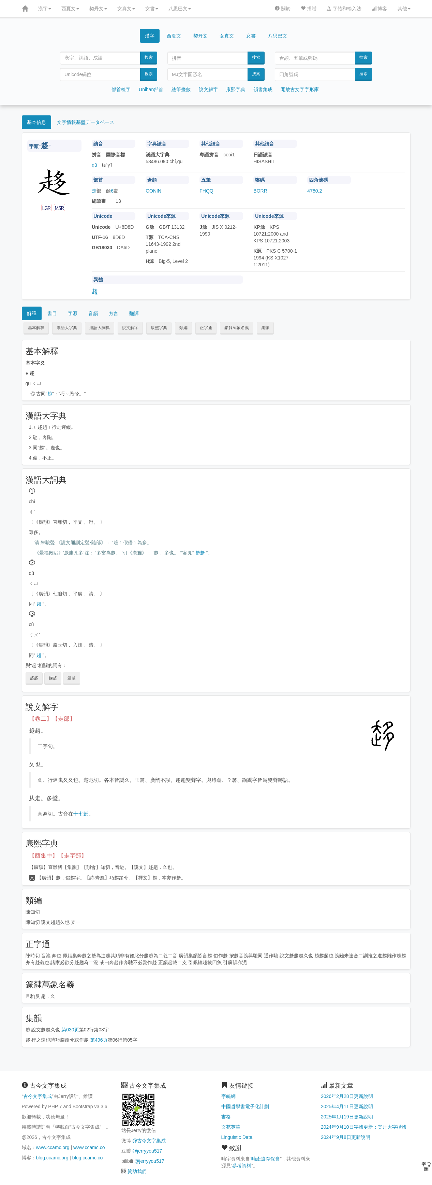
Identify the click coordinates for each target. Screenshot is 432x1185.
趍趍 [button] (34, 678)
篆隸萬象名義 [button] (236, 327)
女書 (151, 8)
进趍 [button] (72, 678)
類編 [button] (183, 327)
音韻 (93, 313)
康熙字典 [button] (159, 327)
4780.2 (314, 191)
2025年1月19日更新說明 (347, 1116)
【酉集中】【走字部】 (58, 855)
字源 (72, 313)
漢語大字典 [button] (67, 327)
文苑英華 (230, 1127)
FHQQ (206, 191)
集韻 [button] (265, 327)
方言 (113, 313)
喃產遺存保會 (265, 1158)
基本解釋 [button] (36, 327)
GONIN (153, 191)
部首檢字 (121, 89)
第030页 (70, 1029)
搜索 (149, 57)
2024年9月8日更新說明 (345, 1137)
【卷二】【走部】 (52, 719)
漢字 (44, 8)
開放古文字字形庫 (300, 89)
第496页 (98, 1040)
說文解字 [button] (130, 327)
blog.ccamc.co (87, 1157)
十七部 (81, 814)
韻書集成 (262, 89)
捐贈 (308, 8)
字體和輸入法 (344, 8)
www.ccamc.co (89, 1147)
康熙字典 (235, 89)
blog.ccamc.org (52, 1157)
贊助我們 (137, 1171)
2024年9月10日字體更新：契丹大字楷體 (363, 1127)
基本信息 (36, 122)
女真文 (126, 8)
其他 (404, 8)
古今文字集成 (37, 1096)
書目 (52, 313)
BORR (260, 191)
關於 (283, 8)
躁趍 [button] (53, 678)
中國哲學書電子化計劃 (245, 1106)
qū (94, 165)
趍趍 (200, 552)
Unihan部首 (151, 89)
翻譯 (134, 313)
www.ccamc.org (53, 1147)
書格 (226, 1116)
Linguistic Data (237, 1137)
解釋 (31, 313)
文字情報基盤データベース (85, 122)
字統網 (228, 1096)
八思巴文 (179, 8)
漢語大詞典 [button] (99, 327)
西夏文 (70, 8)
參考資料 (241, 1165)
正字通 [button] (206, 327)
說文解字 (208, 89)
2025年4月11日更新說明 (347, 1106)
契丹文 (98, 8)
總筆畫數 (181, 89)
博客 (379, 8)
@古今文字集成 (149, 1140)
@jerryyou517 (147, 1151)
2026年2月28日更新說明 (347, 1096)
